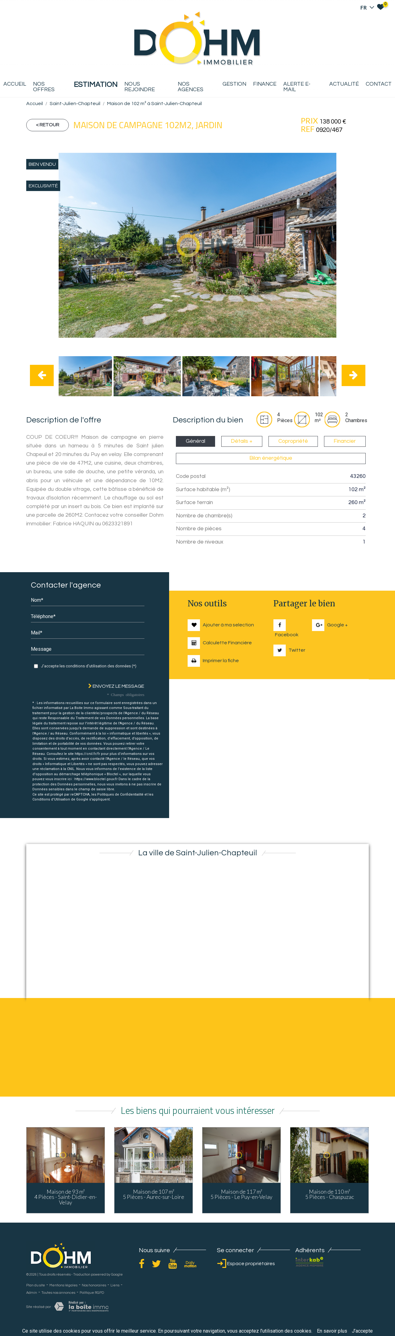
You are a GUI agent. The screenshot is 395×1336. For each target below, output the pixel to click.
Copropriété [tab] (293, 441)
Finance (264, 84)
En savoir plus (332, 1331)
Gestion (234, 84)
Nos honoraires (94, 1285)
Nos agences (190, 86)
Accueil (14, 84)
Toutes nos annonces (58, 1292)
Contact (379, 84)
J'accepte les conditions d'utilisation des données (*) (88, 666)
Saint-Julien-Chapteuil (75, 103)
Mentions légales (63, 1285)
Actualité (344, 84)
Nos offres (44, 86)
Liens (114, 1285)
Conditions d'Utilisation (51, 799)
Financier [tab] (345, 441)
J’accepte (362, 1331)
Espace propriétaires (246, 1263)
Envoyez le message (116, 686)
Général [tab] (195, 441)
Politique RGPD (92, 1292)
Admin (31, 1292)
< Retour (47, 124)
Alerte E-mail (296, 86)
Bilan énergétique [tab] (270, 458)
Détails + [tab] (241, 441)
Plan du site (35, 1285)
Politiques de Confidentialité (120, 794)
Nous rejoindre (139, 86)
